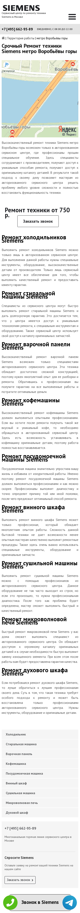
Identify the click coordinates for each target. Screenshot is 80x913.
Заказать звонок (38, 221)
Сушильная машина (20, 793)
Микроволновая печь (22, 803)
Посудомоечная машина (24, 773)
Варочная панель (19, 754)
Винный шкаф (16, 783)
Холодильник (16, 734)
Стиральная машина (21, 744)
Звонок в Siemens (40, 902)
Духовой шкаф (17, 812)
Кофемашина (16, 763)
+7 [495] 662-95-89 (17, 29)
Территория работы (20, 38)
